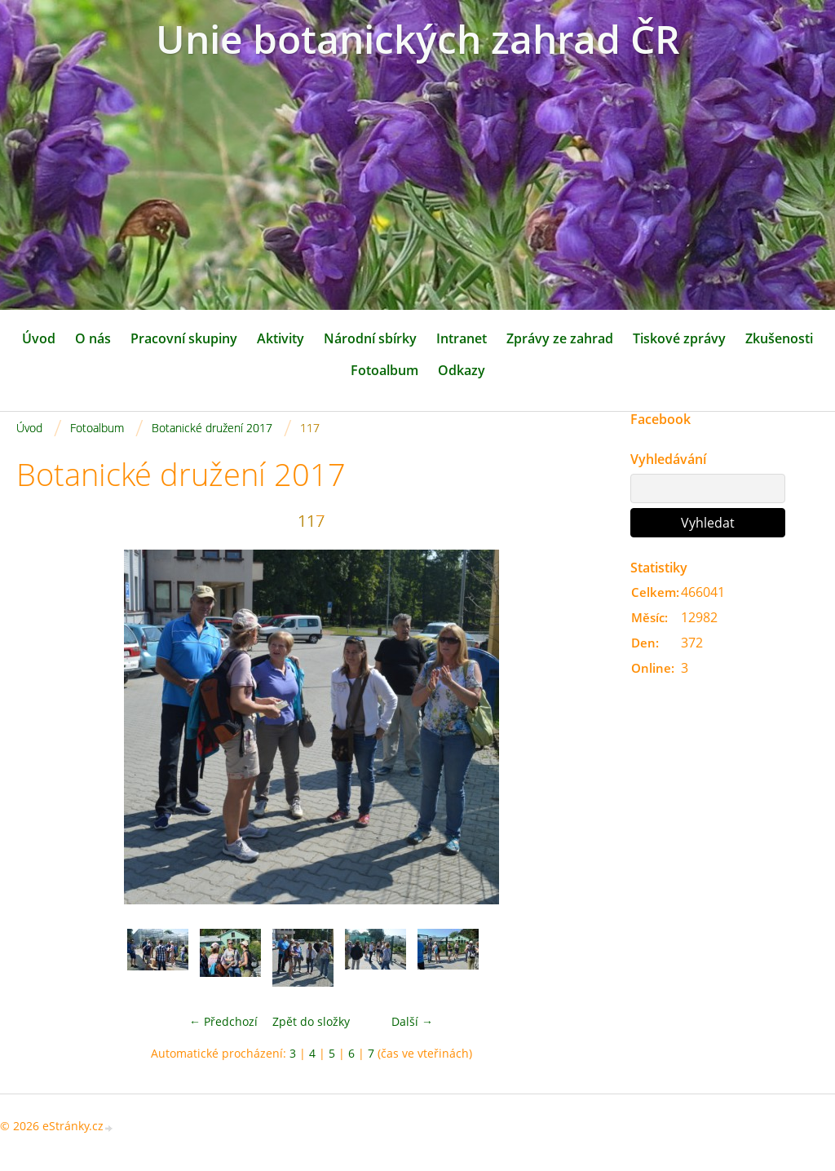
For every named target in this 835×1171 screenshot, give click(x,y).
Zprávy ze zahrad (559, 338)
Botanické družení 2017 (212, 427)
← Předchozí (223, 1021)
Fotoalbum (384, 370)
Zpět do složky (311, 1021)
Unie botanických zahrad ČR (418, 38)
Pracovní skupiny (183, 338)
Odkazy (461, 370)
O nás (93, 338)
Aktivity (280, 338)
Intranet (461, 338)
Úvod (38, 338)
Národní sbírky (370, 338)
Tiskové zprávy (679, 338)
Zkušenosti (779, 338)
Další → (412, 1021)
